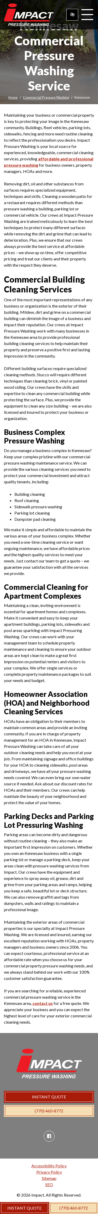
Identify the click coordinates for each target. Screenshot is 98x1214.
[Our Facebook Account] (49, 1136)
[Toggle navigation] (87, 14)
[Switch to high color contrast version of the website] (72, 15)
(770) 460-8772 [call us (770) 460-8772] (73, 1207)
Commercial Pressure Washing (46, 97)
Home (13, 97)
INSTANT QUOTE (24, 1207)
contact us (42, 1003)
